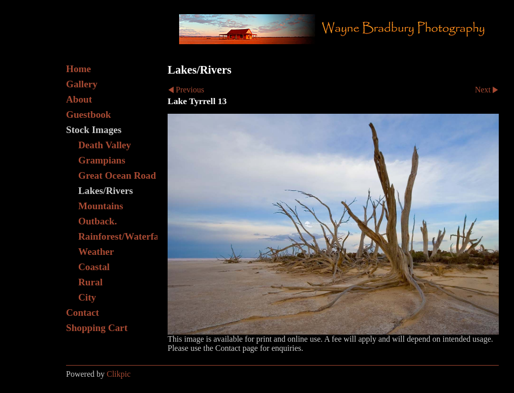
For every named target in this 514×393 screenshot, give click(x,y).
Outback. (97, 221)
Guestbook (88, 114)
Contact (82, 312)
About (79, 99)
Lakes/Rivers (105, 190)
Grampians (101, 160)
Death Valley (104, 145)
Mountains (100, 206)
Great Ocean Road (117, 175)
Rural (90, 282)
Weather (96, 251)
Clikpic (119, 374)
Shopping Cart (96, 327)
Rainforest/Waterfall (117, 236)
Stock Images (93, 129)
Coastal (94, 266)
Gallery (82, 84)
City (87, 297)
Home (78, 68)
